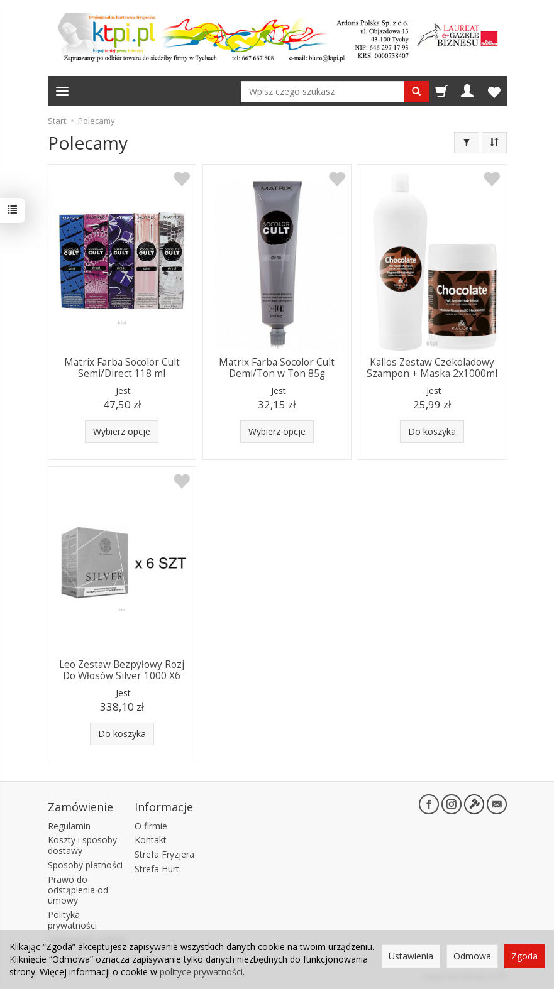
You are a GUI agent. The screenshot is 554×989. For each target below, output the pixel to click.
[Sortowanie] (494, 142)
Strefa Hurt (157, 869)
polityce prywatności (201, 972)
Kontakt (151, 840)
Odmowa (472, 956)
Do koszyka (432, 431)
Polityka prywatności (72, 920)
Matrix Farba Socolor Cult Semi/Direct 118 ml (122, 368)
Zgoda (524, 956)
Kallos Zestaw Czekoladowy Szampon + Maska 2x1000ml (432, 368)
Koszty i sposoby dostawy (82, 845)
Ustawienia (411, 956)
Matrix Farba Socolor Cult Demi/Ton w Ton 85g (277, 368)
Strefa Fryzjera (164, 854)
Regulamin (69, 826)
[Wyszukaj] (416, 91)
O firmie (151, 826)
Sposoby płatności (85, 865)
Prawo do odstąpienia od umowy (78, 890)
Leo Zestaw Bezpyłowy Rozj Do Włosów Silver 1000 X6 (121, 670)
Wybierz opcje (121, 431)
